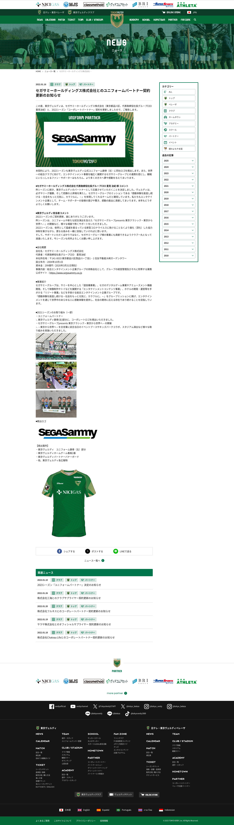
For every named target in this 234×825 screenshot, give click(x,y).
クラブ (57, 84)
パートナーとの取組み (96, 773)
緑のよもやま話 (175, 148)
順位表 (38, 755)
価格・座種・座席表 (153, 769)
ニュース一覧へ (92, 560)
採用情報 (104, 820)
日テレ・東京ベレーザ (53, 12)
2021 (166, 186)
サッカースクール (94, 738)
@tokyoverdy (93, 713)
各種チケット (41, 781)
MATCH (61, 19)
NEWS (40, 19)
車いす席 (39, 778)
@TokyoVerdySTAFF (104, 706)
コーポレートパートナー (97, 762)
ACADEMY (134, 19)
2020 (166, 192)
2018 (166, 204)
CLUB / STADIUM (94, 19)
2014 (166, 230)
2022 (166, 179)
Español (103, 809)
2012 (166, 242)
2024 (166, 167)
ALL (170, 91)
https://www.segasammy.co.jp (65, 272)
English (84, 809)
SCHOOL (146, 19)
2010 (166, 255)
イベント (173, 142)
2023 (166, 173)
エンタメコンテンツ (121, 750)
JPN (192, 12)
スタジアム (66, 755)
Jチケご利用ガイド (121, 744)
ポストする (97, 551)
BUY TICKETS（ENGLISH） (45, 787)
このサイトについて (63, 820)
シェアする (69, 551)
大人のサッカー (93, 741)
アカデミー (174, 123)
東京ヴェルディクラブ (83, 12)
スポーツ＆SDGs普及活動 (97, 744)
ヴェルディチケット (123, 794)
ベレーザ (173, 104)
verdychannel (79, 706)
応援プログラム (119, 752)
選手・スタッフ (67, 738)
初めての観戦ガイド (43, 758)
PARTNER (172, 19)
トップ (72, 84)
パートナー (88, 84)
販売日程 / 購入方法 (43, 775)
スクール (173, 129)
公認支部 (65, 763)
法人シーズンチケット (44, 784)
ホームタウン (175, 117)
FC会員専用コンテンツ (122, 741)
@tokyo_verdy (153, 706)
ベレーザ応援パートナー (181, 786)
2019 (166, 198)
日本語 (65, 809)
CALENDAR (50, 19)
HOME (38, 71)
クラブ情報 (66, 752)
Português (123, 809)
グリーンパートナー (95, 771)
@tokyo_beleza (130, 706)
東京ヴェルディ (49, 728)
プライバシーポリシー (86, 820)
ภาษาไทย (145, 809)
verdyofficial (57, 706)
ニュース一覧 (50, 71)
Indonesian (167, 809)
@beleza (113, 713)
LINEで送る (125, 551)
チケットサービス (152, 775)
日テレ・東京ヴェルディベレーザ (168, 728)
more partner (115, 693)
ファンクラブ (119, 738)
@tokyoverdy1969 (135, 713)
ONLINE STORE (174, 12)
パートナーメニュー (95, 765)
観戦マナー (66, 758)
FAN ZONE (185, 19)
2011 (166, 249)
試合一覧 (39, 752)
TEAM (81, 19)
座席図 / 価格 (40, 772)
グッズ (116, 747)
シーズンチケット (42, 769)
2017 (166, 211)
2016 (166, 217)
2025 (166, 160)
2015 (166, 223)
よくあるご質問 (42, 820)
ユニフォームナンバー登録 (71, 741)
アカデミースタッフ (69, 780)
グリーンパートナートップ (97, 768)
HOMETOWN (159, 19)
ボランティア (67, 760)
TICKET (71, 19)
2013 (166, 236)
